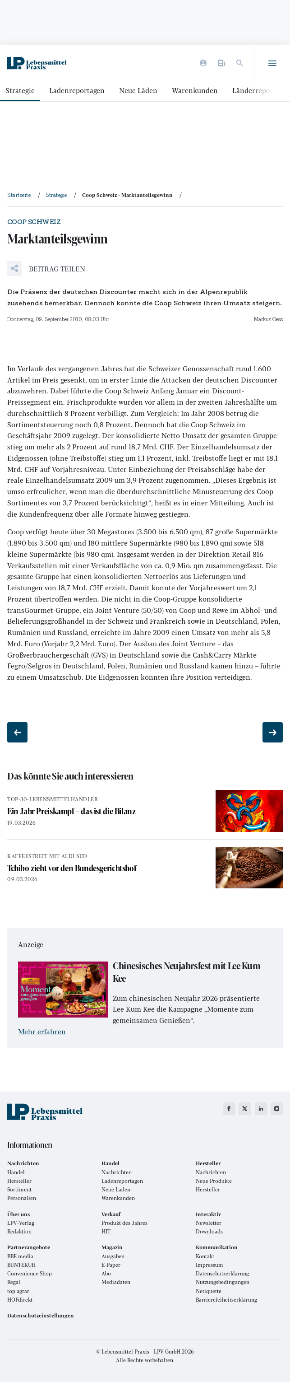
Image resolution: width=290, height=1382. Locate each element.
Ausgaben (112, 1256)
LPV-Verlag (20, 1222)
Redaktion (19, 1231)
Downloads (209, 1231)
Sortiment (19, 1189)
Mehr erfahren (42, 1031)
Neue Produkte (214, 1180)
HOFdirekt (19, 1299)
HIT (105, 1231)
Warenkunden (195, 90)
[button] (46, 268)
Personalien (21, 1197)
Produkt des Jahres (124, 1222)
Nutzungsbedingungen (222, 1281)
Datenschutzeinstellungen (40, 1315)
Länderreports (255, 90)
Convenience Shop (29, 1273)
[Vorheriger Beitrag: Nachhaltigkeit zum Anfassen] (17, 732)
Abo (106, 1273)
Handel (16, 1172)
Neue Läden (138, 90)
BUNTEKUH (21, 1264)
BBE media (20, 1256)
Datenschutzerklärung (222, 1273)
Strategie (20, 90)
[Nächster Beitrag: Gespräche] (272, 732)
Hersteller (19, 1180)
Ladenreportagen (77, 90)
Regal (13, 1281)
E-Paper (110, 1264)
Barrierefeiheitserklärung (226, 1299)
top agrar (18, 1291)
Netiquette (208, 1291)
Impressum (209, 1264)
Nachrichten (116, 1172)
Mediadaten (115, 1281)
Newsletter (208, 1222)
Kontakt (205, 1256)
